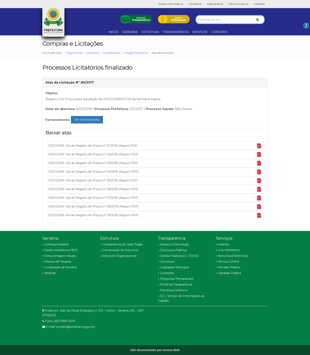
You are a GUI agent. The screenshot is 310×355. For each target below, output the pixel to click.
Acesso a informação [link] (171, 4)
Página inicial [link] (74, 52)
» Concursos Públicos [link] (172, 250)
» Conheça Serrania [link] (55, 244)
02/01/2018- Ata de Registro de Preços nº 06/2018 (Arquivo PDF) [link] (155, 189)
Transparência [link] (171, 238)
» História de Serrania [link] (56, 261)
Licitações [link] (92, 52)
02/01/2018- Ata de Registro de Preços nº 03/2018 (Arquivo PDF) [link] (155, 163)
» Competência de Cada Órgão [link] (121, 244)
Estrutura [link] (109, 238)
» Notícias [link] (49, 273)
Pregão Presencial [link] (136, 52)
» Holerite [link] (222, 244)
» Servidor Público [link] (228, 267)
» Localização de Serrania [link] (59, 267)
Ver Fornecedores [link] (87, 119)
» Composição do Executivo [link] (119, 250)
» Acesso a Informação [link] (173, 244)
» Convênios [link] (166, 261)
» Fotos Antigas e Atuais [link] (59, 256)
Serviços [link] (224, 238)
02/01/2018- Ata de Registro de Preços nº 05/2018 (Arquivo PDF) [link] (155, 180)
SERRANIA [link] (130, 32)
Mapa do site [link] (215, 4)
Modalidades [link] (111, 52)
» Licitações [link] (166, 273)
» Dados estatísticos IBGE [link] (60, 250)
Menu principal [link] (238, 4)
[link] (136, 19)
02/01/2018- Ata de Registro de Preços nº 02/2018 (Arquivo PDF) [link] (155, 154)
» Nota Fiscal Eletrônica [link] (232, 256)
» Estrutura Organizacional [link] (118, 256)
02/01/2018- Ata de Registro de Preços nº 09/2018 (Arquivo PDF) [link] (155, 215)
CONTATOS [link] (219, 32)
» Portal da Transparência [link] (175, 284)
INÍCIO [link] (113, 32)
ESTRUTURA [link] (150, 32)
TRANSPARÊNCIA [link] (175, 32)
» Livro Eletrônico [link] (228, 250)
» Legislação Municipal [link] (173, 267)
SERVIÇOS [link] (199, 32)
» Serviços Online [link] (227, 261)
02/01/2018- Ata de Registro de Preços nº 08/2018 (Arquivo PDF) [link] (155, 206)
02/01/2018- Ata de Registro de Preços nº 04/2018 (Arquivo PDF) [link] (155, 171)
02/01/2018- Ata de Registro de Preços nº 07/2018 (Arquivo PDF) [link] (155, 198)
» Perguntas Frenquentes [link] (175, 279)
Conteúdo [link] (195, 4)
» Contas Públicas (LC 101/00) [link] (178, 256)
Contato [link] (259, 4)
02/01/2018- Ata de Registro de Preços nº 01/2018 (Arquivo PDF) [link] (155, 145)
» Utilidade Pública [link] (228, 273)
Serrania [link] (50, 238)
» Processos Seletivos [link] (173, 290)
